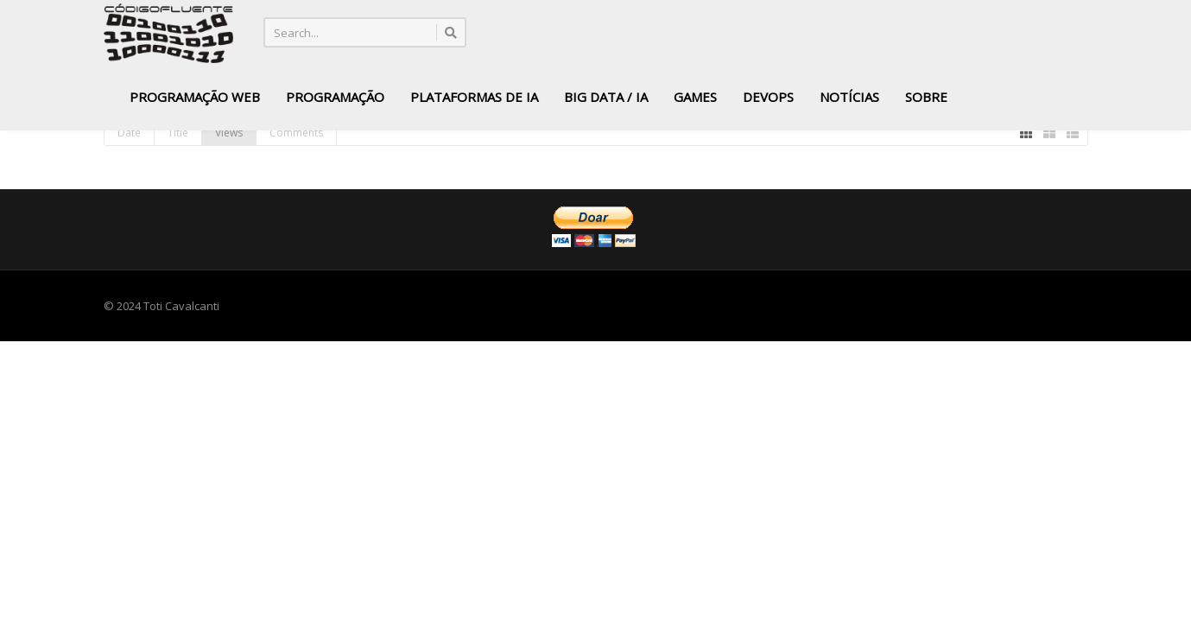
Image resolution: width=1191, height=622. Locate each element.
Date (129, 132)
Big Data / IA (606, 96)
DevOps (768, 96)
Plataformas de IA (474, 96)
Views (229, 132)
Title (178, 132)
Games (695, 96)
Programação (335, 96)
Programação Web (195, 96)
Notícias (849, 96)
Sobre (926, 96)
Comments (296, 132)
